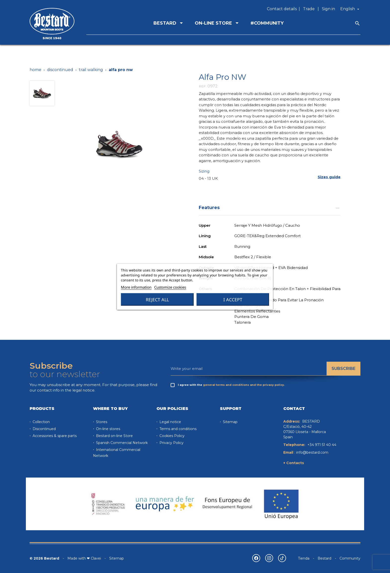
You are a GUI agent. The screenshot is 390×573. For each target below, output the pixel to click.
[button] (329, 177)
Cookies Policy (171, 436)
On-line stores (107, 429)
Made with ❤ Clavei (84, 558)
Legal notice (169, 422)
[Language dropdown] (350, 9)
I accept (232, 299)
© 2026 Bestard (44, 558)
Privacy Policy (171, 443)
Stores (101, 422)
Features (270, 207)
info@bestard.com (312, 452)
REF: (202, 86)
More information (136, 286)
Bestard (324, 558)
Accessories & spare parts (54, 436)
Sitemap (230, 422)
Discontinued (44, 429)
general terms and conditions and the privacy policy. (244, 385)
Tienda (303, 558)
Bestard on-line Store (114, 436)
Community (350, 558)
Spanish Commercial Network (121, 443)
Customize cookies (170, 286)
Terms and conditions (177, 429)
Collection (41, 422)
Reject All (157, 299)
